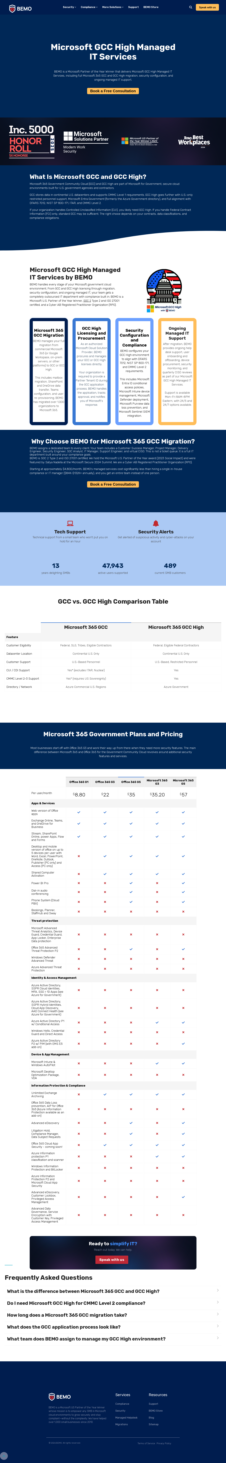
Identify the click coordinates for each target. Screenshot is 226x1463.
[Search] (191, 7)
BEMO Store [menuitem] (156, 1410)
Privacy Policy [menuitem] (164, 1443)
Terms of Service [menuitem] (146, 1443)
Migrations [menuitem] (121, 1424)
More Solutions (113, 7)
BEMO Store (151, 7)
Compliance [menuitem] (122, 1403)
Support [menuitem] (153, 1403)
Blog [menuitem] (151, 1417)
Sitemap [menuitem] (154, 1424)
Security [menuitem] (120, 1410)
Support (133, 7)
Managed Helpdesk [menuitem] (126, 1417)
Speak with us (111, 1260)
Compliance (89, 7)
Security (69, 7)
